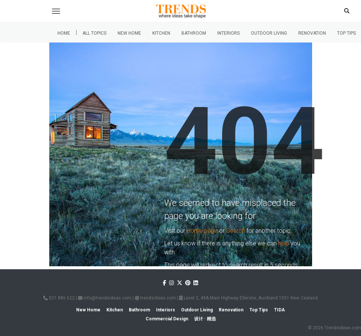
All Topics (94, 33)
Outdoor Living (269, 33)
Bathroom (193, 33)
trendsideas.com (155, 298)
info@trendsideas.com (104, 298)
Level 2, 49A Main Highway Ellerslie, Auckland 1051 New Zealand (248, 298)
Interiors (228, 33)
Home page (202, 230)
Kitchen (161, 33)
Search (235, 230)
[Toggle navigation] (56, 11)
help (283, 243)
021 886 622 (59, 298)
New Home (129, 33)
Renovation (312, 33)
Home (63, 33)
